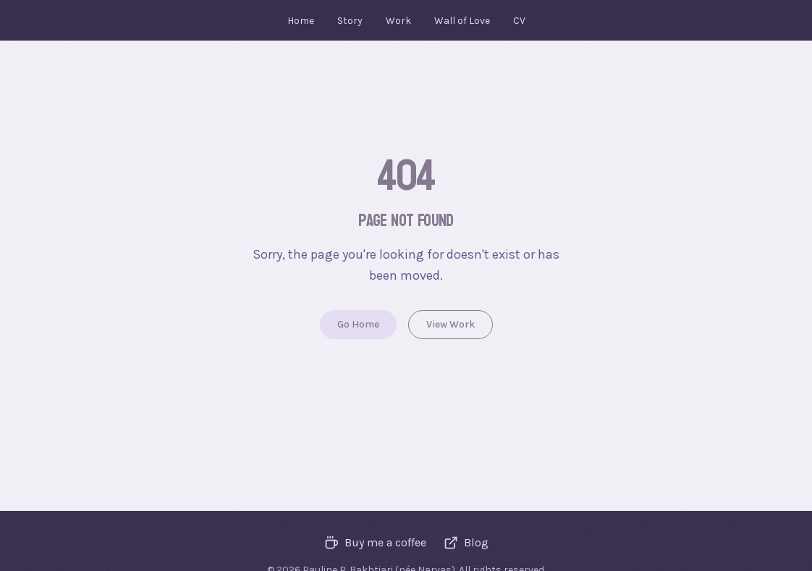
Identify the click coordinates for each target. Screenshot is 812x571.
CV (519, 20)
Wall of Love (462, 20)
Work (398, 20)
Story (350, 20)
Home (300, 20)
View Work (450, 324)
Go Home (358, 324)
